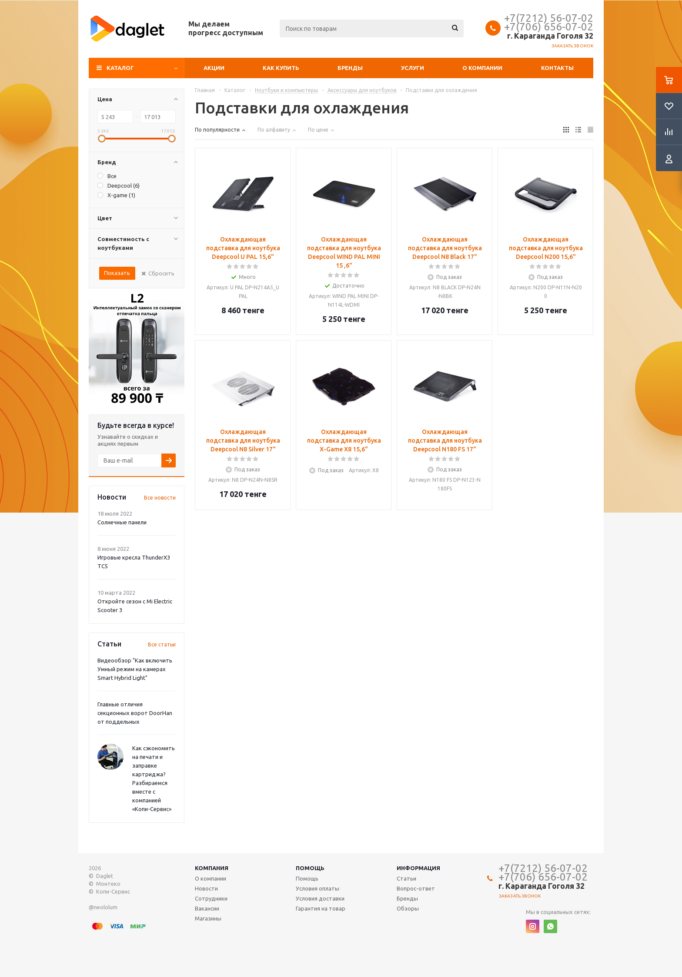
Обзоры (408, 908)
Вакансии (207, 908)
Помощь (310, 868)
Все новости (160, 497)
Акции (214, 68)
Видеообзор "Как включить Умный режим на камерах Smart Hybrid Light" (134, 669)
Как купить (281, 68)
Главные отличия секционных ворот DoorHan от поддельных (134, 713)
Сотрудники (211, 898)
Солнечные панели (122, 522)
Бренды (350, 68)
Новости (206, 888)
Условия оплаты (317, 888)
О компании (482, 68)
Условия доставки (320, 898)
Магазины (208, 918)
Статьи (406, 878)
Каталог (120, 68)
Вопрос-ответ (416, 888)
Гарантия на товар (320, 908)
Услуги (412, 68)
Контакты (557, 68)
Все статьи (162, 644)
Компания (211, 868)
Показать (117, 273)
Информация (418, 868)
